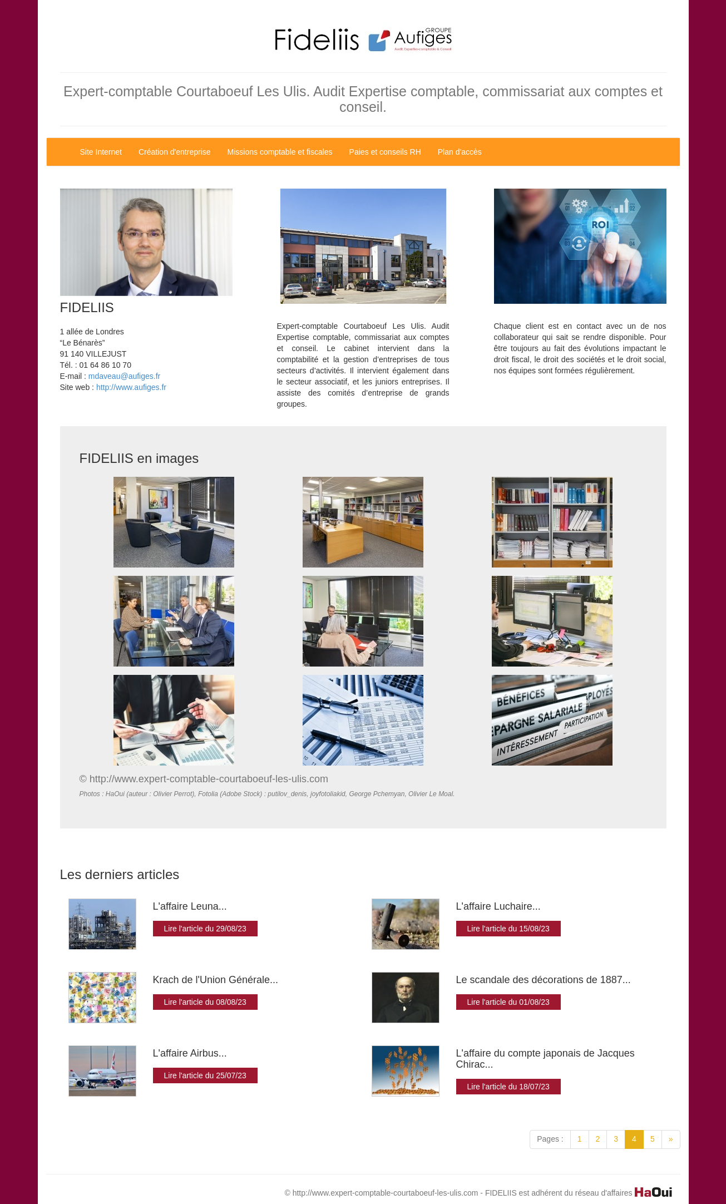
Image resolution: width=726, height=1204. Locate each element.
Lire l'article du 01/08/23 (508, 1002)
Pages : (550, 1138)
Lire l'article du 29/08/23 (205, 928)
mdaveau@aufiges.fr (124, 376)
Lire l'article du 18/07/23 (508, 1086)
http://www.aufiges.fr (131, 387)
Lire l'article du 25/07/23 (205, 1075)
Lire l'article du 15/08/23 (508, 928)
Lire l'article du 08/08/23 (205, 1002)
